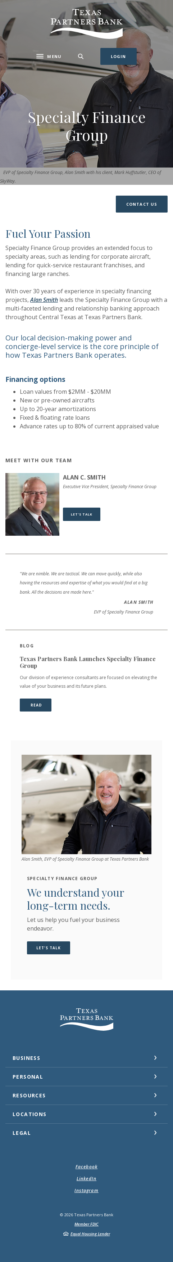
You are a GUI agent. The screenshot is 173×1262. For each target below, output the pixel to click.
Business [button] (26, 1057)
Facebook (87, 1167)
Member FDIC (86, 1224)
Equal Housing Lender (90, 1233)
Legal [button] (22, 1132)
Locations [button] (30, 1114)
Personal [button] (28, 1076)
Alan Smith (44, 300)
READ (40, 705)
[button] (141, 204)
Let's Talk (85, 514)
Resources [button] (29, 1095)
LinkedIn (87, 1179)
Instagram (86, 1190)
